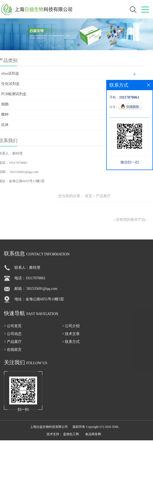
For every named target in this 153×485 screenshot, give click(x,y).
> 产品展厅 (13, 346)
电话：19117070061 (29, 282)
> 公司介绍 (71, 330)
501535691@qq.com (18, 172)
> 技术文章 (71, 338)
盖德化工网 (71, 438)
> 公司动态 (13, 338)
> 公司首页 (13, 330)
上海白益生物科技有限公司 (49, 430)
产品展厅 (128, 196)
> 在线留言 (13, 353)
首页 (113, 196)
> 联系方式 (71, 346)
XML (115, 430)
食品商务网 (93, 438)
